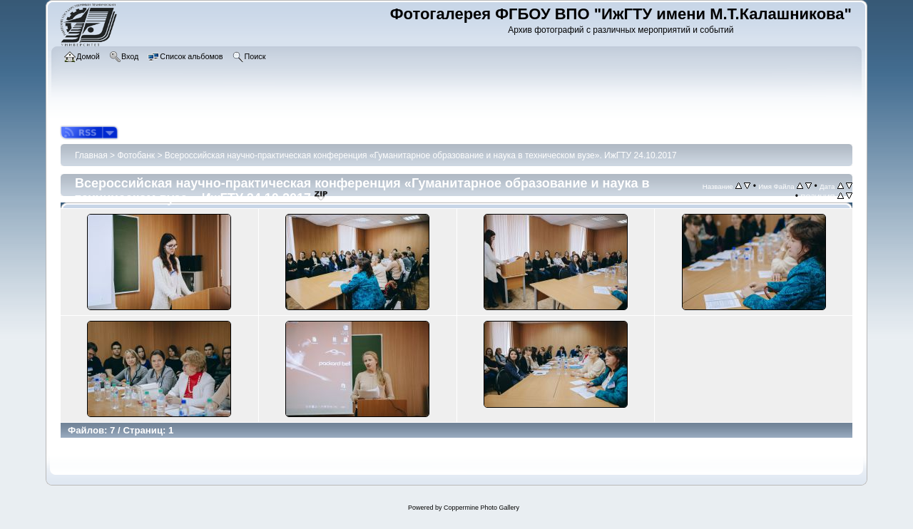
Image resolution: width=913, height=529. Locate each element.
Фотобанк (136, 155)
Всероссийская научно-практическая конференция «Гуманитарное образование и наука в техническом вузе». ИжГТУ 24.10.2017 (421, 155)
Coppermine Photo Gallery (481, 507)
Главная (91, 155)
